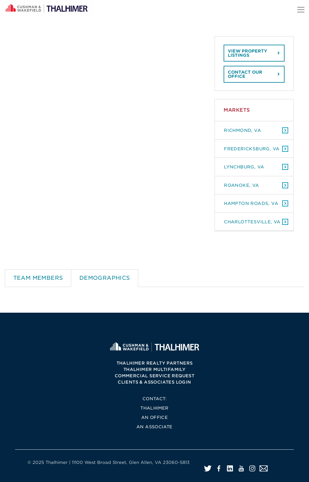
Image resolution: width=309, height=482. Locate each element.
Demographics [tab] (104, 278)
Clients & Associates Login (154, 382)
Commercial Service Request (154, 375)
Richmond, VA (242, 130)
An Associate (154, 426)
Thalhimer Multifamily (154, 369)
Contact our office (245, 74)
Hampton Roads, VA (251, 203)
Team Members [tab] (38, 278)
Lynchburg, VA (244, 166)
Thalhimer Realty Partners (154, 363)
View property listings (247, 53)
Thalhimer (154, 408)
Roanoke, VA (241, 185)
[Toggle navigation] (301, 9)
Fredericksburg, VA (251, 148)
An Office (154, 417)
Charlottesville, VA (252, 221)
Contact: (154, 398)
